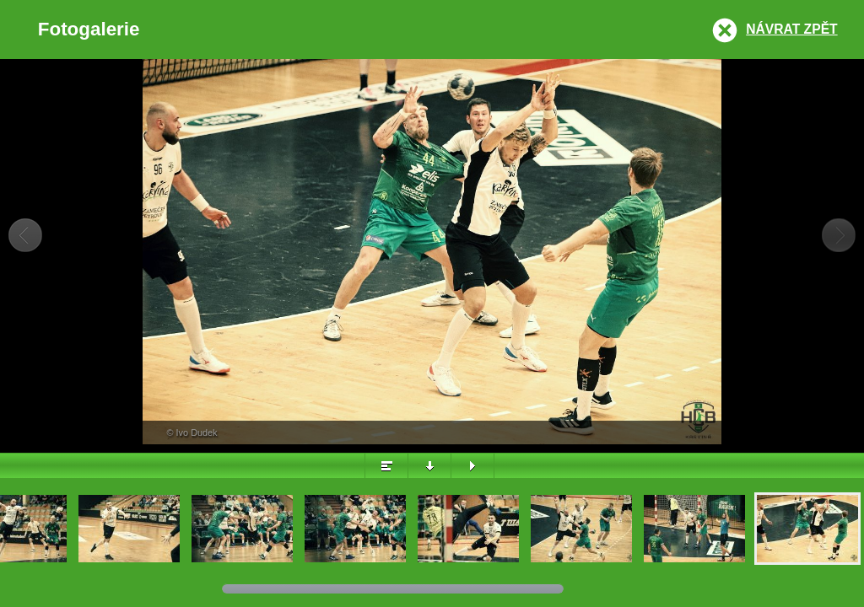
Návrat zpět (791, 29)
